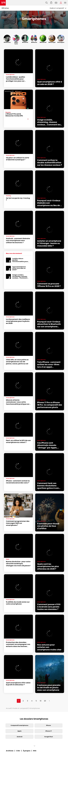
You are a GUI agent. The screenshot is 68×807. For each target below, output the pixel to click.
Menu (65, 3)
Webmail (56, 3)
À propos (26, 751)
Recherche (46, 3)
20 (45, 701)
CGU (18, 751)
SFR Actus (5, 8)
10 (40, 701)
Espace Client (60, 3)
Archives (9, 751)
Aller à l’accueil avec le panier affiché (51, 3)
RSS (34, 751)
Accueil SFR (3, 3)
